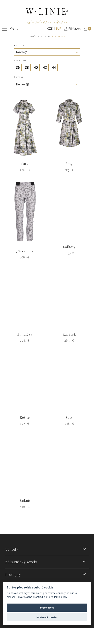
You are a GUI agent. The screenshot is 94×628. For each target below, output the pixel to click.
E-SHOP (45, 36)
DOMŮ (32, 36)
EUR (58, 28)
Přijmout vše (47, 607)
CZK (50, 28)
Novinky (60, 36)
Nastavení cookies (47, 617)
